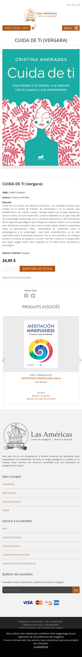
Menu (71, 28)
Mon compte (11, 476)
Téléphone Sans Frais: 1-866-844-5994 (41, 624)
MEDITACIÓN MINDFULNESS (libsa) (41, 378)
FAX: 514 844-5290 (53, 621)
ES (78, 4)
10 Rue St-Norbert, (41, 627)
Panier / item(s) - (16, 27)
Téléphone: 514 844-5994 (31, 621)
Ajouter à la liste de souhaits (16, 277)
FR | (69, 4)
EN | (74, 4)
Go (76, 590)
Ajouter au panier (41, 395)
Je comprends (41, 646)
